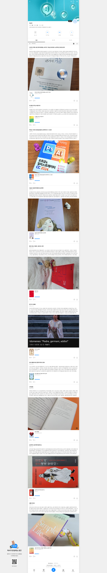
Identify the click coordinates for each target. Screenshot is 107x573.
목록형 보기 (77, 43)
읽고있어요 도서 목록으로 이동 (35, 32)
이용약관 (55, 565)
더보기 (74, 1)
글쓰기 (53, 570)
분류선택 (29, 43)
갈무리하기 (74, 100)
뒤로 (30, 1)
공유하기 (77, 100)
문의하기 (58, 565)
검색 (71, 1)
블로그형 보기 (73, 43)
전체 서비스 (77, 1)
